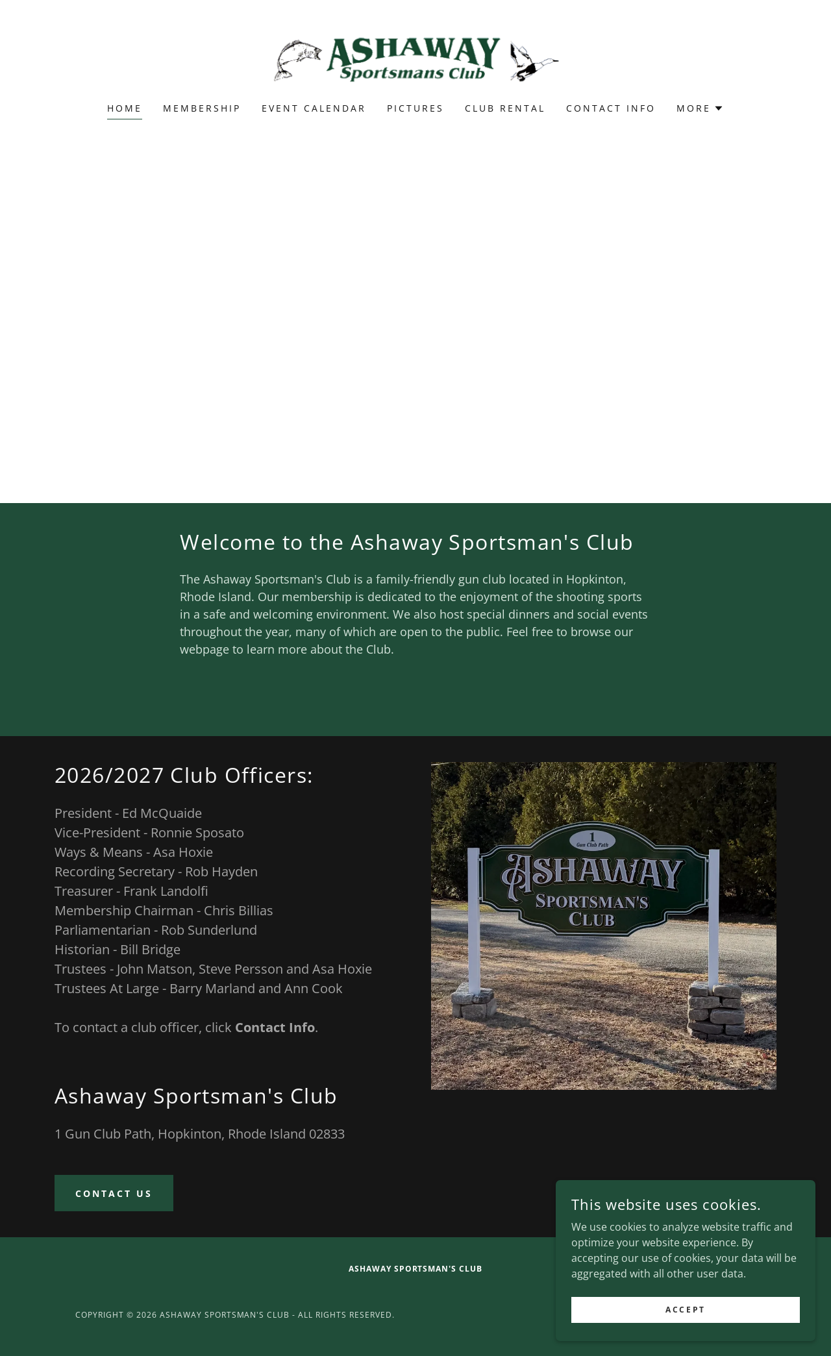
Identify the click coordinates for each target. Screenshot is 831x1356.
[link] (415, 60)
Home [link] (124, 108)
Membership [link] (202, 108)
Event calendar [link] (314, 108)
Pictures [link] (415, 108)
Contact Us (114, 1193)
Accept (685, 1309)
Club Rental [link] (505, 108)
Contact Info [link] (611, 108)
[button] (700, 108)
